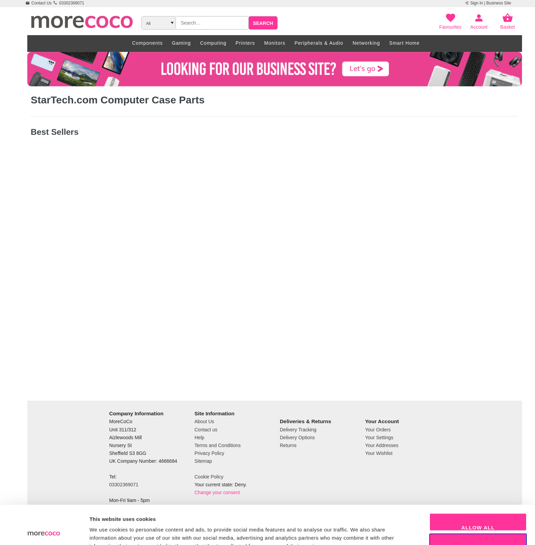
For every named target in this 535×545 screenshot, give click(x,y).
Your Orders (378, 429)
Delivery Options (297, 437)
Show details (358, 531)
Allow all (478, 491)
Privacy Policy (209, 453)
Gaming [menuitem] (181, 43)
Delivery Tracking (298, 429)
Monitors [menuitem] (274, 43)
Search (263, 23)
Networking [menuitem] (366, 43)
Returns (288, 445)
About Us (204, 421)
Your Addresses (382, 445)
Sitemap (203, 461)
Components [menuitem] (147, 43)
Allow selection (478, 511)
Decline (478, 532)
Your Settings (379, 437)
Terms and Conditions (217, 445)
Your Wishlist (378, 453)
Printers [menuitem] (245, 43)
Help (199, 437)
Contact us (205, 429)
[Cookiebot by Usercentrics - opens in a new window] (44, 532)
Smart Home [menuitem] (404, 43)
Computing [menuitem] (213, 43)
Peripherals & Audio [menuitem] (318, 43)
